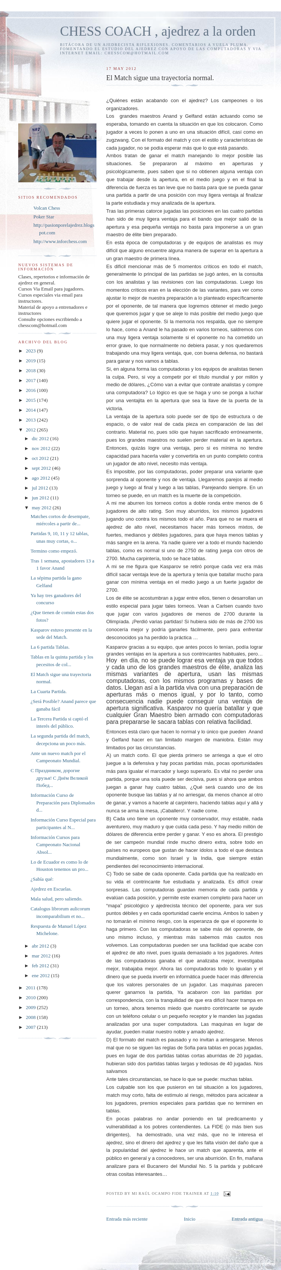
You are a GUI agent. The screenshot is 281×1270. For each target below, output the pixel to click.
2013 (31, 420)
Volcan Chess (46, 208)
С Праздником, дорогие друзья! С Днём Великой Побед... (59, 778)
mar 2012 (42, 956)
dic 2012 (41, 438)
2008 (31, 1017)
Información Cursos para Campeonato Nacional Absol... (55, 844)
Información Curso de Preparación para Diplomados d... (62, 802)
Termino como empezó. (53, 551)
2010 (31, 997)
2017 (31, 380)
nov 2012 (42, 448)
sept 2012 (42, 468)
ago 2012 (41, 478)
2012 (31, 430)
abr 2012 (41, 946)
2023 (31, 351)
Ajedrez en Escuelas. (51, 889)
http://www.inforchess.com (60, 241)
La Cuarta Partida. (48, 691)
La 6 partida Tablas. (49, 647)
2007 (31, 1027)
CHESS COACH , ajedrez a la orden (158, 31)
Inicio (189, 1219)
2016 (31, 390)
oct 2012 (41, 458)
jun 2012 (41, 498)
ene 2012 (41, 975)
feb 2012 (41, 965)
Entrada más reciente (127, 1219)
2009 (31, 1007)
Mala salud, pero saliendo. (56, 899)
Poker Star (43, 217)
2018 (31, 370)
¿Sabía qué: (41, 879)
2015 (31, 400)
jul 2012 (40, 488)
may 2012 (42, 507)
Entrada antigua (247, 1219)
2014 (31, 410)
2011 (31, 987)
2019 (31, 360)
